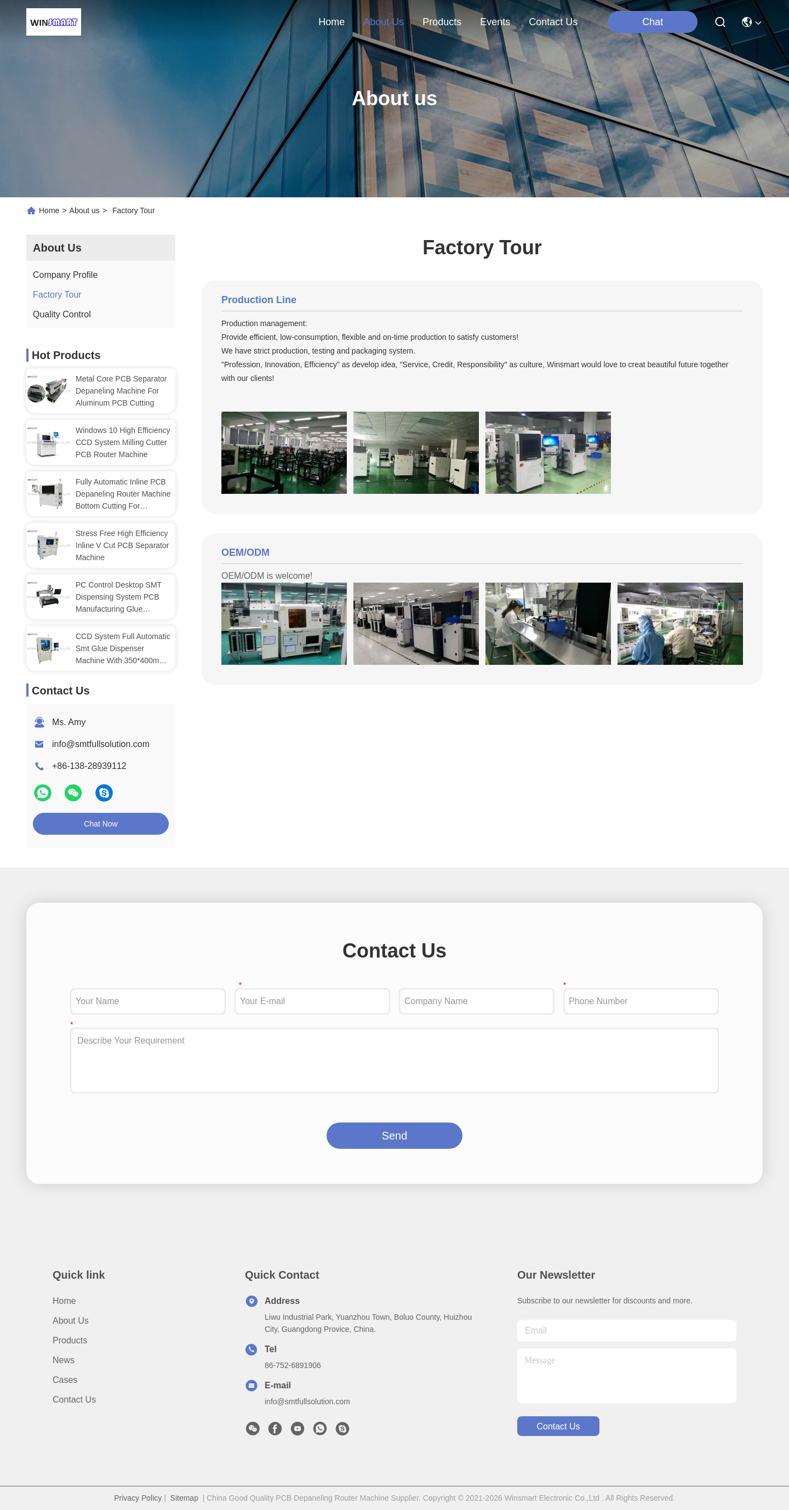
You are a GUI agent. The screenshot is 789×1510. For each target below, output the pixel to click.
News (64, 1360)
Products (70, 1340)
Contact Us (74, 1399)
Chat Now (100, 823)
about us (383, 21)
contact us (553, 21)
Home (331, 21)
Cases (65, 1379)
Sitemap (184, 1498)
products (441, 21)
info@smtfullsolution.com (101, 744)
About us (85, 210)
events (495, 21)
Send (395, 1136)
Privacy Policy (138, 1498)
